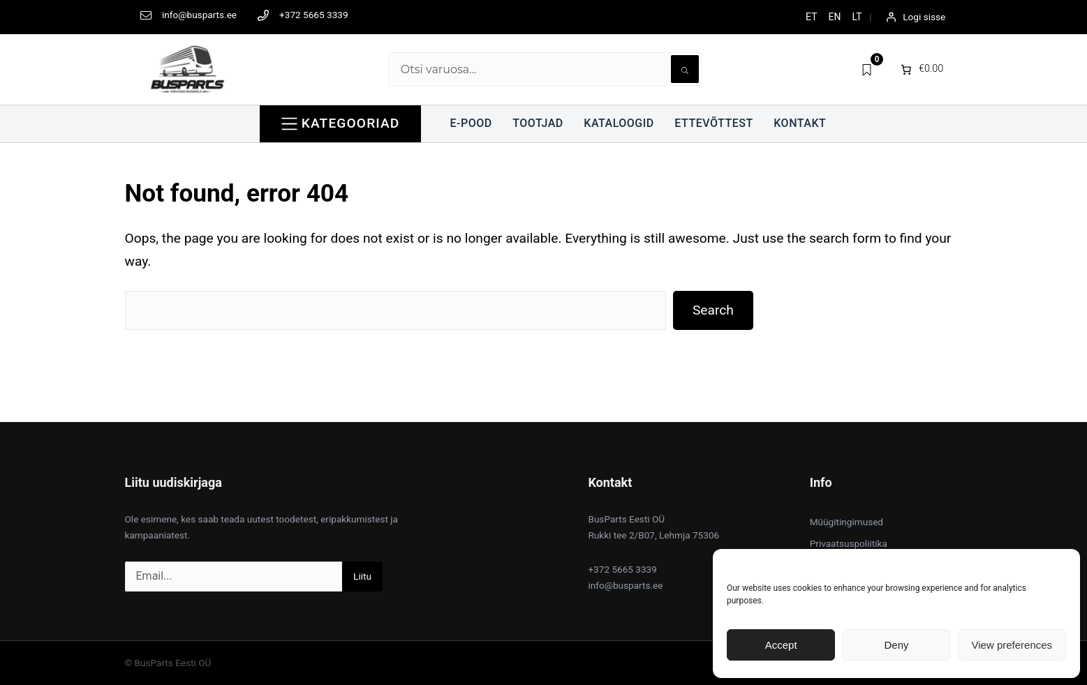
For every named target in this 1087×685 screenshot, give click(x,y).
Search (713, 310)
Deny (896, 645)
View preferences (1012, 645)
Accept (781, 645)
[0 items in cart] (921, 69)
